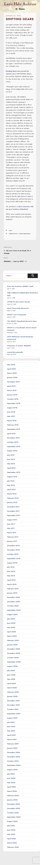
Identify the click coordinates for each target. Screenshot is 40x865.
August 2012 (12, 476)
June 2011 (11, 524)
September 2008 (13, 662)
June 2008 (11, 675)
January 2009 (12, 645)
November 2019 (13, 382)
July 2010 (11, 567)
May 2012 (11, 485)
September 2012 (13, 472)
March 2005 (12, 843)
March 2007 (12, 739)
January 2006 (12, 800)
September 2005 (13, 817)
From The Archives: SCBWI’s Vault (20, 286)
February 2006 (13, 795)
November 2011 (13, 511)
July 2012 (10, 481)
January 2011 (12, 541)
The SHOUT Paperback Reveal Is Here (21, 321)
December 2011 (13, 507)
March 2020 (12, 373)
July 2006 (11, 774)
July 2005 (11, 826)
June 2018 (11, 412)
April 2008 (11, 683)
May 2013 (11, 464)
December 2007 (13, 701)
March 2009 (12, 636)
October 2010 (12, 554)
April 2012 (11, 489)
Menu (20, 9)
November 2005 (13, 808)
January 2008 (12, 696)
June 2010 (11, 571)
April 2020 (11, 369)
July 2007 (11, 722)
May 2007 (11, 731)
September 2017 (13, 429)
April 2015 (11, 433)
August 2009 (12, 614)
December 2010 (13, 545)
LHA (10, 230)
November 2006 (13, 757)
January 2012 (12, 502)
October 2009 (13, 606)
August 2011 (12, 520)
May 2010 (11, 576)
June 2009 (11, 623)
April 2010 (11, 580)
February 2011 (12, 537)
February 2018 (12, 425)
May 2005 (11, 834)
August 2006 (12, 769)
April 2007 (11, 735)
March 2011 (11, 532)
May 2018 (11, 416)
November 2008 (13, 653)
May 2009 (11, 627)
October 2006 (13, 761)
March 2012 (11, 494)
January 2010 (12, 593)
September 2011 (13, 515)
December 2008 (13, 649)
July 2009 (11, 619)
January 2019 (12, 395)
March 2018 (11, 420)
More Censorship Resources (18, 308)
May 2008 (11, 679)
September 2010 (13, 558)
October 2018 (12, 399)
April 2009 (11, 632)
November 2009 (13, 601)
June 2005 (11, 830)
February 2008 (13, 692)
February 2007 (13, 744)
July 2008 (11, 670)
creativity (13, 233)
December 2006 (13, 752)
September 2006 (14, 765)
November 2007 (13, 705)
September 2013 (13, 446)
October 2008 (13, 657)
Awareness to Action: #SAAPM (19, 346)
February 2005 (13, 847)
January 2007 (12, 748)
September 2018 (13, 403)
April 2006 (11, 787)
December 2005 (13, 804)
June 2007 (11, 726)
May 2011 (11, 528)
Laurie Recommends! (15, 352)
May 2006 (11, 782)
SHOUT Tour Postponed (16, 315)
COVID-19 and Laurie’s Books (18, 302)
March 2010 (12, 584)
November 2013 (13, 438)
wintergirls (25, 233)
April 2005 (11, 838)
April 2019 (11, 386)
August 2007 (12, 718)
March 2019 (11, 390)
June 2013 (11, 459)
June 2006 (11, 778)
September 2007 (13, 714)
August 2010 (12, 563)
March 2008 (12, 688)
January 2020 (12, 377)
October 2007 (13, 709)
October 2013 (12, 442)
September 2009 (14, 610)
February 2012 (13, 498)
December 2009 (13, 597)
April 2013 (11, 468)
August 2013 (12, 451)
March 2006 (12, 791)
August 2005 (12, 821)
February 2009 (13, 640)
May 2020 (11, 364)
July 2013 (10, 455)
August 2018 (12, 408)
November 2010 (13, 550)
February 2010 (13, 589)
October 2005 (13, 813)
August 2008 (12, 666)
